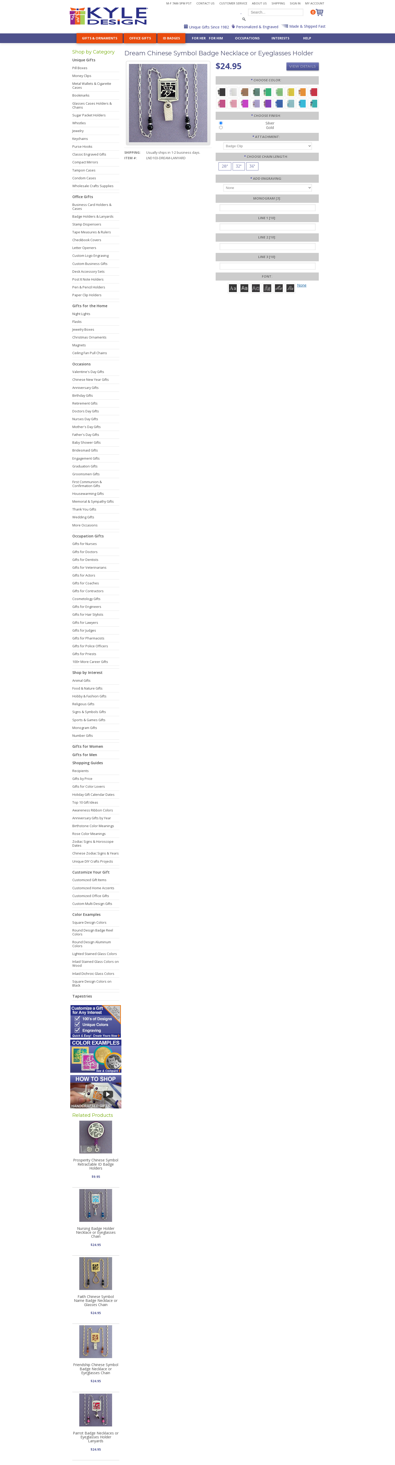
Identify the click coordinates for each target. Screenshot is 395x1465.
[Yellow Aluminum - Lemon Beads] (290, 91)
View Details (302, 66)
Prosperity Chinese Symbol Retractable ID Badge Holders (95, 1164)
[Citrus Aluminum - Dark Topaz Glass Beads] (302, 91)
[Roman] (233, 287)
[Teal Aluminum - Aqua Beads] (313, 103)
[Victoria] (290, 287)
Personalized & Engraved (256, 26)
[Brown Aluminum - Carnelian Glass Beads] (244, 91)
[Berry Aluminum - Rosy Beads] (221, 103)
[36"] (252, 166)
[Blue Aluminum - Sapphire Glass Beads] (279, 103)
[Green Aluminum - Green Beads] (267, 91)
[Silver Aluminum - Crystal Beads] (233, 91)
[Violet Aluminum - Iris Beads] (267, 103)
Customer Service (233, 3)
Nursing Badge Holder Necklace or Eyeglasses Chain (96, 1232)
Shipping (278, 3)
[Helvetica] (244, 287)
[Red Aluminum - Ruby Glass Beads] (313, 91)
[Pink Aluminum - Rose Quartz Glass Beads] (233, 103)
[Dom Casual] (267, 287)
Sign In (295, 3)
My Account (314, 3)
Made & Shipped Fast (307, 26)
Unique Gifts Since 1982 (208, 27)
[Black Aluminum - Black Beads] (221, 91)
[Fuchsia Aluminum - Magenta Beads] (244, 103)
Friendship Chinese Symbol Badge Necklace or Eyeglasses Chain (95, 1368)
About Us (259, 3)
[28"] (225, 166)
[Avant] (256, 287)
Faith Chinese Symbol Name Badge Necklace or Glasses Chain (95, 1300)
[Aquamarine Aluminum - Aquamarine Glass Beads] (290, 103)
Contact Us (205, 3)
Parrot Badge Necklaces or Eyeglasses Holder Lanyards (96, 1437)
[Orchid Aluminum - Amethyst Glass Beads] (256, 103)
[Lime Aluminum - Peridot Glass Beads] (279, 91)
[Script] (279, 287)
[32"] (239, 166)
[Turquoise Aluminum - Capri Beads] (302, 103)
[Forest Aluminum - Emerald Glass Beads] (256, 91)
